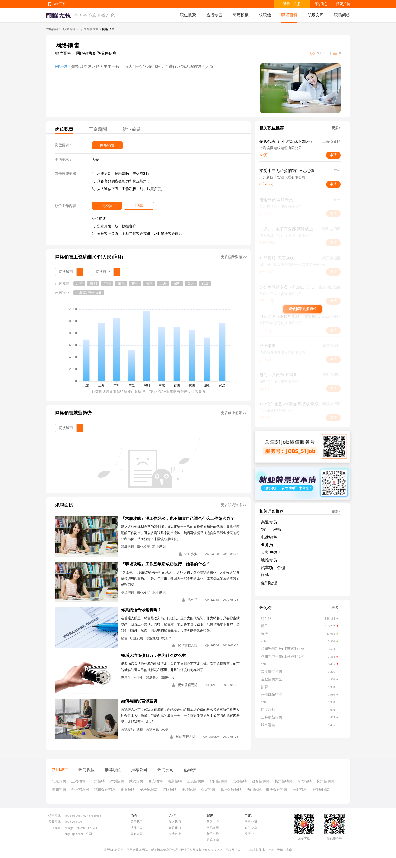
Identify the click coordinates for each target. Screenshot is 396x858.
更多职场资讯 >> (234, 505)
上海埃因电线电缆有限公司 (280, 148)
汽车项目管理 (273, 567)
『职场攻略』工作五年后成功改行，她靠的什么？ (165, 564)
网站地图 (251, 821)
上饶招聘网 (320, 790)
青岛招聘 (304, 781)
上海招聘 (78, 781)
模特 (265, 575)
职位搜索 (188, 15)
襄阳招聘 (127, 790)
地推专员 (269, 560)
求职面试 (64, 505)
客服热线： (56, 821)
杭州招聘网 (325, 781)
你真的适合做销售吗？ (141, 610)
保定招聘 (208, 790)
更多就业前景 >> (234, 413)
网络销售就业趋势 (73, 413)
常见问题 (213, 828)
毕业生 (138, 678)
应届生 (126, 678)
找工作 (166, 638)
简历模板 (240, 15)
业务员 (267, 545)
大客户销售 (271, 552)
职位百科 (69, 29)
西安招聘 (155, 781)
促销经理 (269, 583)
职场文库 (316, 15)
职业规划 (159, 547)
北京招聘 (59, 781)
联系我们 (175, 828)
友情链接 (175, 834)
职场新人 (152, 678)
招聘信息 (320, 4)
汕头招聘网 (196, 781)
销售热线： (56, 815)
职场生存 (168, 678)
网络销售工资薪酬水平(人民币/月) (89, 257)
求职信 (265, 15)
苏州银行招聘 (231, 790)
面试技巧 (127, 729)
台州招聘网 (80, 790)
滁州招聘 (59, 790)
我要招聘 (343, 4)
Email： (58, 828)
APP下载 (59, 4)
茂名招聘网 (260, 781)
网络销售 (63, 66)
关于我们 (137, 821)
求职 (164, 729)
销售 (124, 638)
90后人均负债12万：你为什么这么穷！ (155, 655)
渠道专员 (269, 522)
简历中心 (251, 834)
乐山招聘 (299, 790)
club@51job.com (75, 828)
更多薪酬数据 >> (234, 257)
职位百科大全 (89, 29)
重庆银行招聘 (276, 790)
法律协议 (137, 828)
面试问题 (152, 729)
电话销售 (269, 537)
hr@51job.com (74, 834)
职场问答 (342, 15)
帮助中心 (213, 821)
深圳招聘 (117, 781)
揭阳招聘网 (218, 781)
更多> (336, 128)
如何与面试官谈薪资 (139, 701)
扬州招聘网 (283, 781)
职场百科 (289, 15)
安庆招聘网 (148, 790)
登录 (286, 4)
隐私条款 (137, 834)
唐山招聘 (254, 790)
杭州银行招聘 (104, 790)
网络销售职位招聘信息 (96, 53)
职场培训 (127, 547)
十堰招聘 (189, 790)
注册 (297, 4)
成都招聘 (239, 781)
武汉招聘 (136, 781)
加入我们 (175, 821)
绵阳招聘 (170, 790)
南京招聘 (175, 781)
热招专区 (214, 15)
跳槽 (140, 729)
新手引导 (213, 834)
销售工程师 (271, 529)
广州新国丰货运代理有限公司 (282, 177)
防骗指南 (213, 840)
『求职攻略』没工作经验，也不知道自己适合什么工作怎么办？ (178, 518)
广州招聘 (98, 781)
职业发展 (143, 547)
